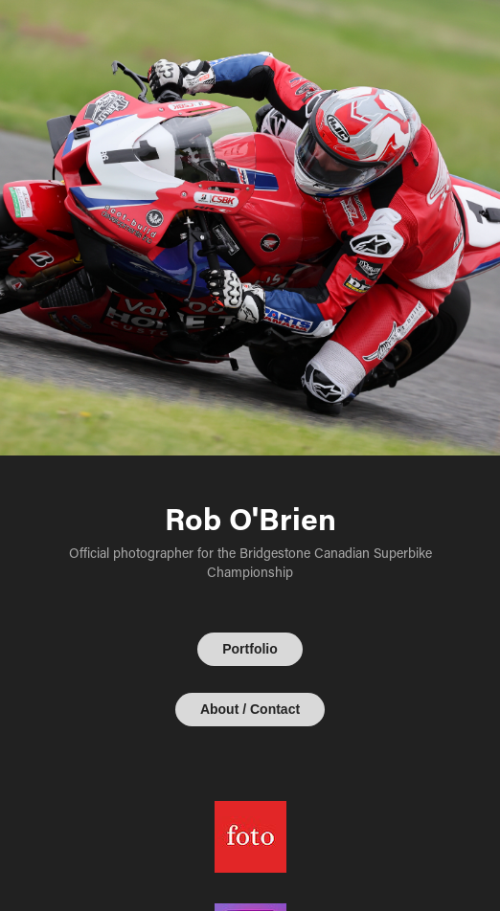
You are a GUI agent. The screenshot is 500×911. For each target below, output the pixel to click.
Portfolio (250, 648)
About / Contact (250, 709)
